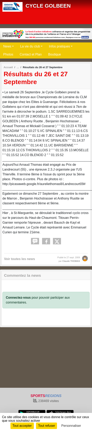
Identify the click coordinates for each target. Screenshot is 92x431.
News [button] (7, 46)
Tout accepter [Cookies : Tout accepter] (22, 425)
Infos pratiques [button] (59, 46)
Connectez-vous (18, 297)
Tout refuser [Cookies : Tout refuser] (46, 425)
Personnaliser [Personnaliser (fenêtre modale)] (71, 425)
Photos (8, 54)
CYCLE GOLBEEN (48, 6)
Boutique (54, 54)
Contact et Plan (31, 54)
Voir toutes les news (19, 259)
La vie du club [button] (30, 46)
